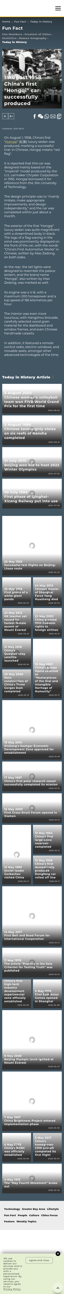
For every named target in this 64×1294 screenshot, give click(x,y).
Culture (34, 1215)
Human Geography (33, 38)
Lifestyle (53, 1209)
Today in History (41, 21)
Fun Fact (20, 21)
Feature (9, 1221)
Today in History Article (26, 377)
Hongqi (11, 142)
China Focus (49, 1215)
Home (6, 21)
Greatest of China (37, 34)
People (22, 1215)
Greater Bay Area (33, 1209)
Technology (12, 1209)
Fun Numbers (12, 34)
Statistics (9, 38)
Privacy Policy (12, 1289)
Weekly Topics (27, 1221)
